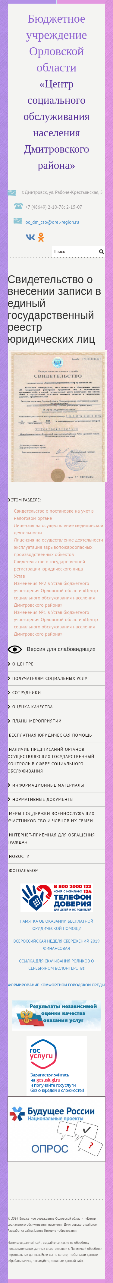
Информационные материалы (46, 785)
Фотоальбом (23, 870)
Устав (19, 576)
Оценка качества (30, 706)
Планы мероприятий (35, 721)
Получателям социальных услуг (48, 678)
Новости (19, 856)
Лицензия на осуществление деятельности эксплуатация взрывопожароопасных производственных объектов (58, 547)
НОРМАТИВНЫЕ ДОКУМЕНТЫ (41, 799)
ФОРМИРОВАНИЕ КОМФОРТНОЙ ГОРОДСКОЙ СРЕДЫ (56, 985)
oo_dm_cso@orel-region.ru (52, 222)
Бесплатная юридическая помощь (50, 735)
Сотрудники (24, 692)
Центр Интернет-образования (55, 1230)
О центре (21, 664)
